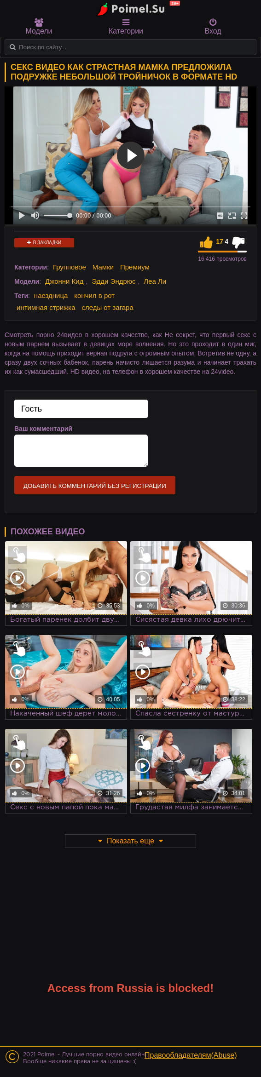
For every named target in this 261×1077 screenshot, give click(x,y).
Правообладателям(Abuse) (191, 1055)
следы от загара (107, 307)
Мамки (103, 267)
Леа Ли (155, 281)
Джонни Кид (64, 281)
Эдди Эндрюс (113, 281)
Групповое (69, 267)
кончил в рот (94, 295)
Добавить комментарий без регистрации (94, 485)
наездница (51, 295)
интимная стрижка (46, 307)
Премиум (135, 267)
